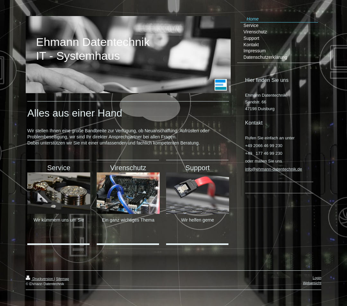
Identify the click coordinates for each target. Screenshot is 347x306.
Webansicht (312, 283)
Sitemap (62, 279)
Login (317, 278)
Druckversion (40, 279)
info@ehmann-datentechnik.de (273, 169)
